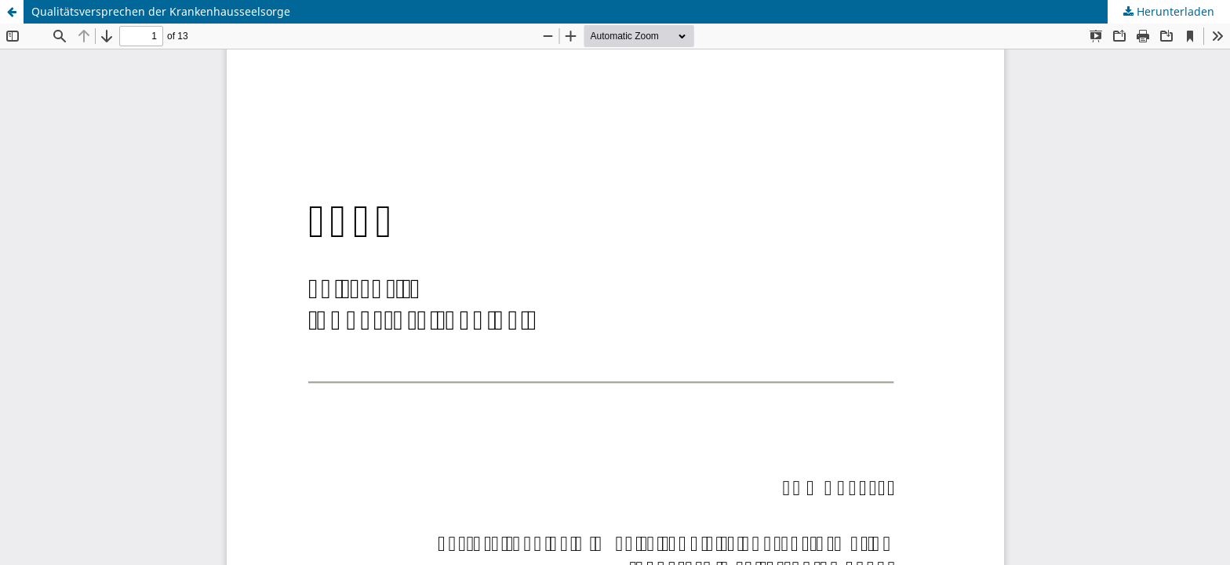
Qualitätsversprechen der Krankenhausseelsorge (160, 11)
